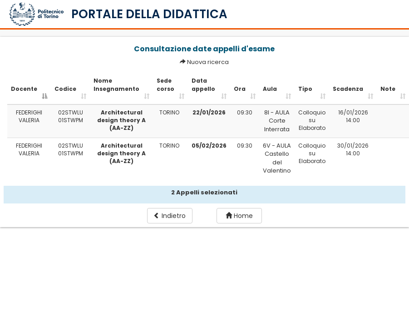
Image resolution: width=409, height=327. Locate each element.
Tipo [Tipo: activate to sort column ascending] (305, 89)
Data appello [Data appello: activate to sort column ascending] (203, 84)
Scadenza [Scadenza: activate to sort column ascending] (348, 89)
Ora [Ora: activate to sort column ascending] (240, 89)
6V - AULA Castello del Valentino (277, 158)
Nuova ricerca (208, 62)
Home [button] (239, 215)
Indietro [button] (169, 215)
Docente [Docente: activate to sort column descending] (24, 89)
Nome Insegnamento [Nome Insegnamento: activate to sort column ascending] (116, 84)
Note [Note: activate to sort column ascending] (387, 89)
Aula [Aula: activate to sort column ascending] (270, 89)
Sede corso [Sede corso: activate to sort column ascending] (165, 84)
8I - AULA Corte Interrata (277, 121)
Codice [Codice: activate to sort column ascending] (65, 89)
